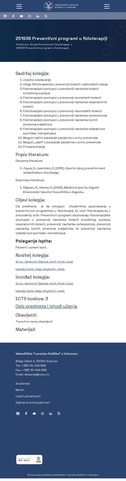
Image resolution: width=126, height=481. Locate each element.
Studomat (23, 384)
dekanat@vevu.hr (37, 374)
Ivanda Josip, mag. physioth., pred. (40, 269)
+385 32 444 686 (34, 370)
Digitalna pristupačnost (33, 402)
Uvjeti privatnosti (28, 396)
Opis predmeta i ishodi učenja (46, 306)
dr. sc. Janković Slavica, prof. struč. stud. (44, 262)
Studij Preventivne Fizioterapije (50, 44)
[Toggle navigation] (19, 6)
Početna (21, 44)
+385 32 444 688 (33, 365)
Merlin (20, 390)
